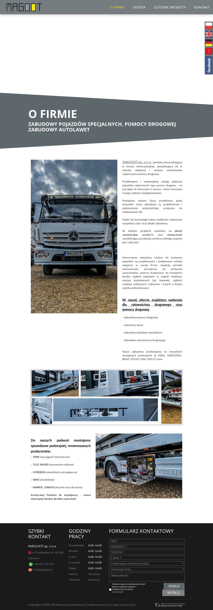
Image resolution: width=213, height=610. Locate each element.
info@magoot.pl (43, 569)
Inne (132, 604)
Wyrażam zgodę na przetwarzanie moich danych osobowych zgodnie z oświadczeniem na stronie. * (128, 588)
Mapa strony (120, 604)
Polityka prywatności (98, 604)
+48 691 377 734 (44, 563)
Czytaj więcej (117, 592)
